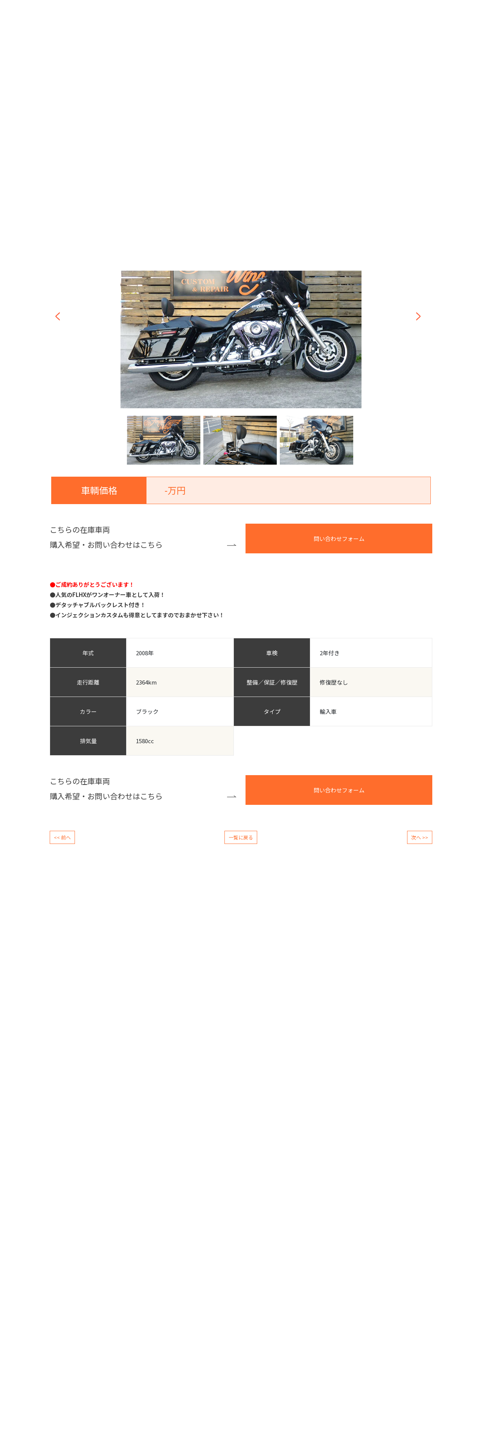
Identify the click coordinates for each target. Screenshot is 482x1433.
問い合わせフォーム (339, 538)
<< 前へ (62, 837)
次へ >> (419, 837)
